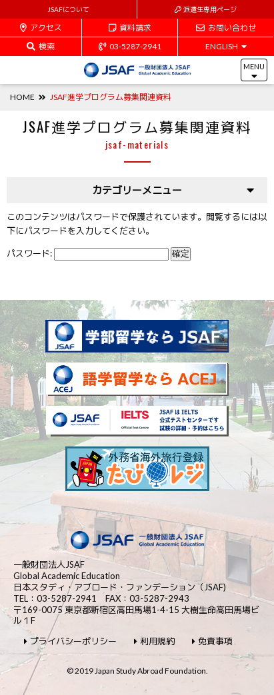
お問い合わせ (226, 28)
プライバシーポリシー (70, 641)
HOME (22, 97)
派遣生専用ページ (206, 9)
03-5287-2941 (130, 46)
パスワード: (88, 253)
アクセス (41, 28)
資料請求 (130, 28)
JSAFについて (68, 9)
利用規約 (154, 641)
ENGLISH (226, 46)
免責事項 (212, 641)
